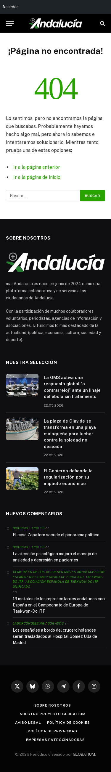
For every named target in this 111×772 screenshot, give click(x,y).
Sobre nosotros (52, 705)
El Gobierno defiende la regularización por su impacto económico (68, 477)
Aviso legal (28, 722)
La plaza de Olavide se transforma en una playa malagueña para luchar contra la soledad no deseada (70, 433)
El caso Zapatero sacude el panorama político (56, 534)
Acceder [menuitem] (10, 6)
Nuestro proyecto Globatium (53, 714)
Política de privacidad (52, 731)
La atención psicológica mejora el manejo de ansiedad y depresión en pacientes (55, 556)
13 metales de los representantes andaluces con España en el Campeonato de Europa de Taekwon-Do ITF (59, 605)
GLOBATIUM (84, 754)
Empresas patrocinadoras (55, 740)
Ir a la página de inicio (36, 177)
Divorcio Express (28, 528)
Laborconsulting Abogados (38, 623)
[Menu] (10, 23)
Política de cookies (68, 722)
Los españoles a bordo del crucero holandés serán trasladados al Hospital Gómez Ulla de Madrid (55, 636)
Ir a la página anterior (36, 167)
